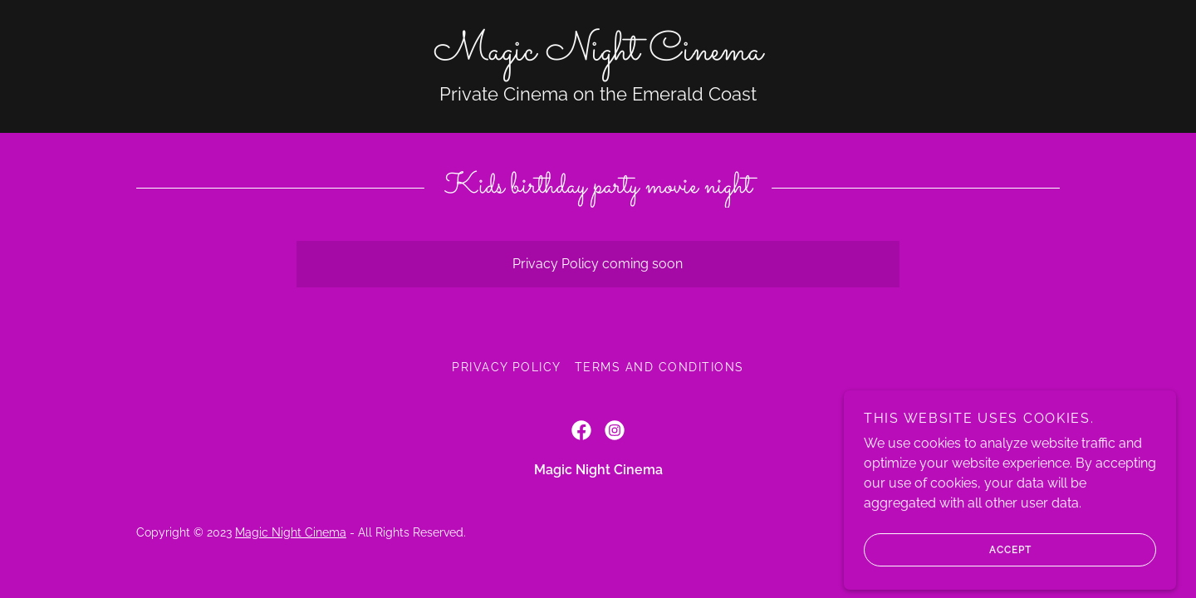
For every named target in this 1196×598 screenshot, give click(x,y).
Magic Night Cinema (290, 532)
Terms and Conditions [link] (659, 367)
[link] (598, 55)
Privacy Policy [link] (506, 367)
